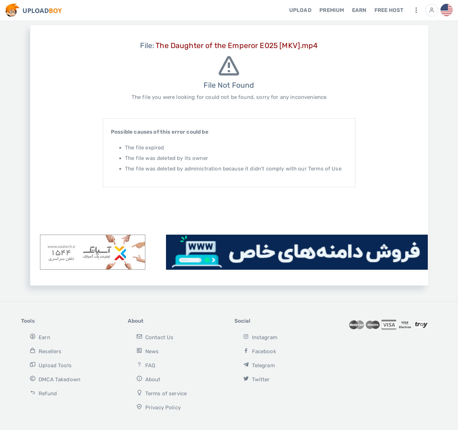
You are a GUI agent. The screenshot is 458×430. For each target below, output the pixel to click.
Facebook (259, 351)
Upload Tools (50, 365)
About (148, 379)
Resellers (45, 351)
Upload (300, 10)
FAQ (145, 365)
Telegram (259, 365)
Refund (43, 393)
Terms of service (161, 393)
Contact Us (154, 337)
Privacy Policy (158, 407)
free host (388, 10)
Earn (359, 10)
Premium (331, 10)
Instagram (260, 337)
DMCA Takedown (54, 379)
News (147, 351)
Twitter (256, 379)
